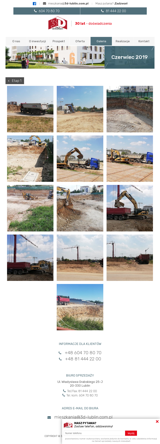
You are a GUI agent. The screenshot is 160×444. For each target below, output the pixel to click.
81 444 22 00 (113, 11)
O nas (16, 41)
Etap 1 (14, 81)
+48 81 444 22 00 (80, 359)
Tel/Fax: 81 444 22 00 (80, 391)
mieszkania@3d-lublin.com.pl (80, 417)
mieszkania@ (66, 3)
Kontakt (144, 41)
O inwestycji (37, 41)
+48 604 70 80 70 (80, 352)
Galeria (101, 41)
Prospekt (59, 41)
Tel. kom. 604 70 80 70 (80, 395)
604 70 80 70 (46, 11)
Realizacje (123, 41)
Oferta (80, 41)
